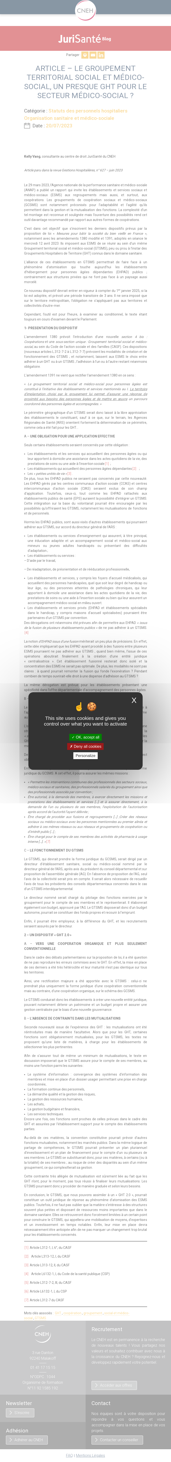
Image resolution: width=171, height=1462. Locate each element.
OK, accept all (85, 737)
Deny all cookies (85, 746)
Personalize (86, 756)
